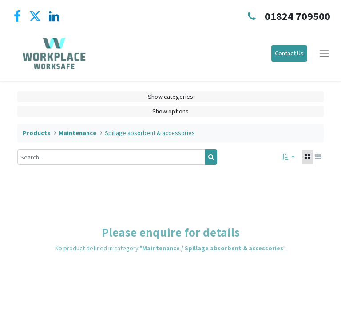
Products (36, 133)
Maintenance (77, 133)
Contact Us (289, 53)
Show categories (170, 97)
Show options (170, 111)
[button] (288, 157)
